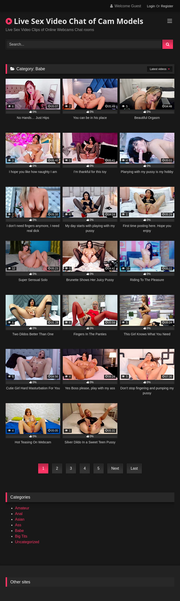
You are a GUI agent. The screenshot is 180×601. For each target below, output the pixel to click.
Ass (18, 525)
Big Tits (21, 536)
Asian (19, 519)
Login (151, 6)
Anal (18, 514)
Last (134, 468)
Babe (19, 531)
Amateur (22, 508)
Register (167, 6)
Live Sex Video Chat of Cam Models (74, 21)
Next (115, 468)
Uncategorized (27, 542)
